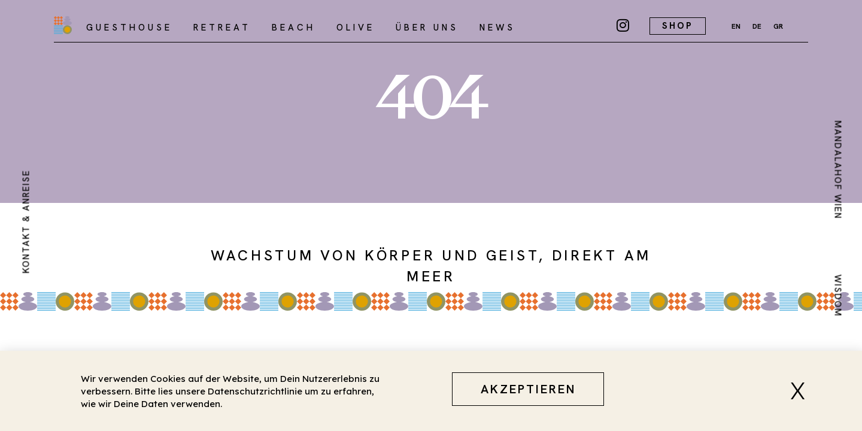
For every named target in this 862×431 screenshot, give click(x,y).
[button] (802, 391)
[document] (431, 215)
